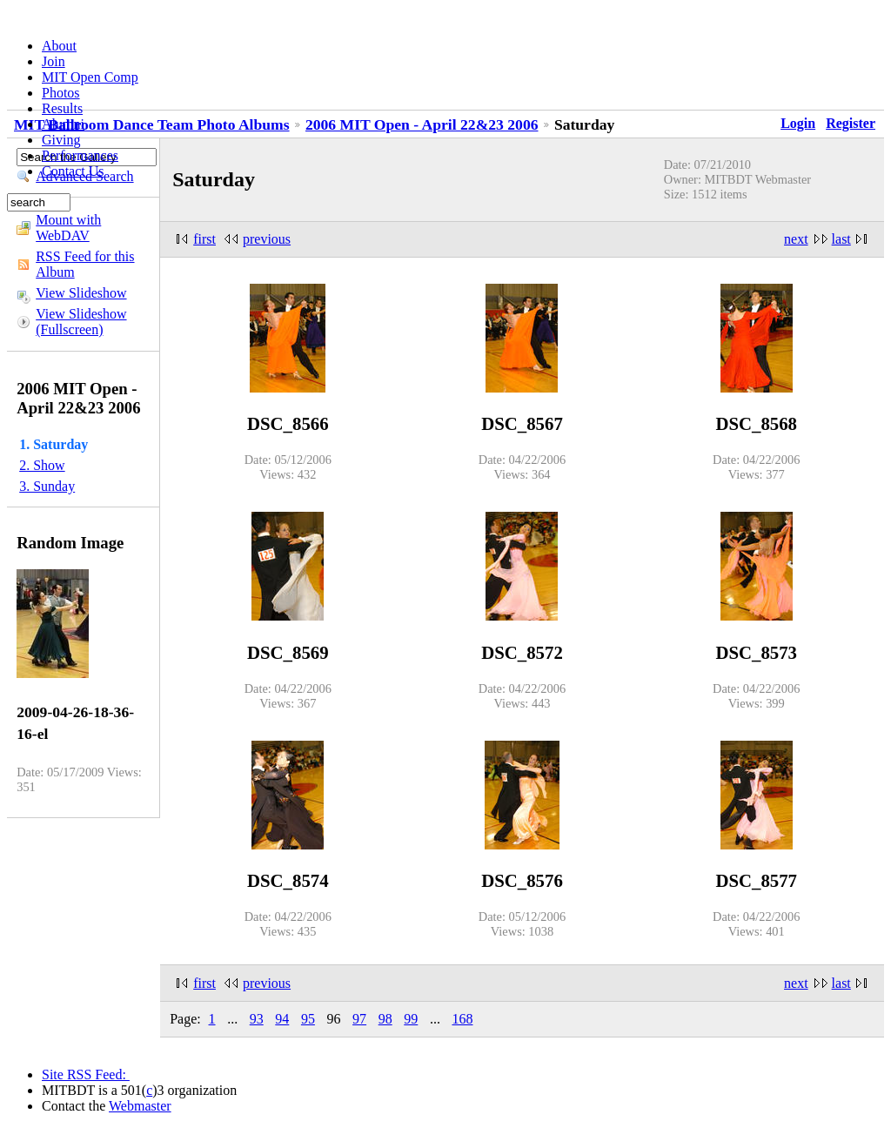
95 (308, 1018)
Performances (80, 155)
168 (462, 1018)
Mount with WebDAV (68, 227)
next (796, 239)
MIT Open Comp (90, 77)
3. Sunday (47, 486)
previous (267, 239)
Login (797, 123)
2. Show (41, 465)
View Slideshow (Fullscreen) (81, 321)
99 (411, 1018)
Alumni (63, 124)
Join (53, 61)
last (841, 239)
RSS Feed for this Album (85, 264)
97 (359, 1018)
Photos (61, 92)
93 (257, 1018)
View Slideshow (81, 292)
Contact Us (73, 171)
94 (282, 1018)
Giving (61, 139)
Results (62, 108)
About (59, 45)
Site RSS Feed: (86, 1074)
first (204, 239)
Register (850, 123)
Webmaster (140, 1105)
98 (385, 1018)
